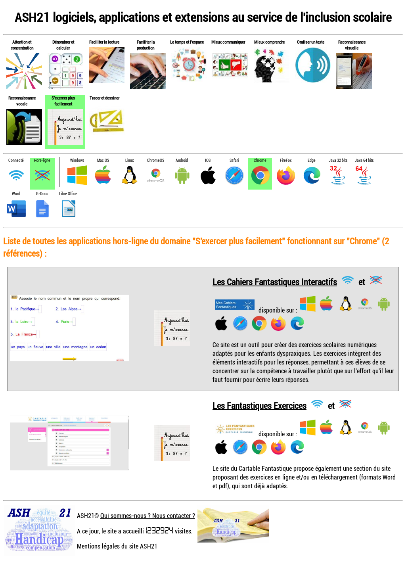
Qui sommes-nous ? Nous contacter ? (147, 515)
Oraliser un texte (310, 42)
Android (182, 160)
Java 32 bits (338, 160)
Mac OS (103, 160)
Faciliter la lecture (104, 42)
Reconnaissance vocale (22, 101)
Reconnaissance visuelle (352, 45)
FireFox (285, 160)
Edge (312, 160)
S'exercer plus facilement (63, 101)
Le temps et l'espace (187, 42)
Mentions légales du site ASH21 (117, 546)
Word (16, 193)
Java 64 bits (364, 160)
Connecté (16, 160)
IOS (208, 160)
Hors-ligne (42, 160)
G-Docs (42, 193)
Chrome (260, 160)
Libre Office (68, 193)
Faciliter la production (146, 45)
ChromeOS (155, 160)
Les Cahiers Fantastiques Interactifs (275, 281)
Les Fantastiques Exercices (259, 405)
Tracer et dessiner (104, 98)
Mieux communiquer (228, 42)
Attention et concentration (22, 45)
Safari (234, 160)
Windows (77, 160)
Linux (129, 160)
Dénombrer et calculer (63, 45)
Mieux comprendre (269, 42)
